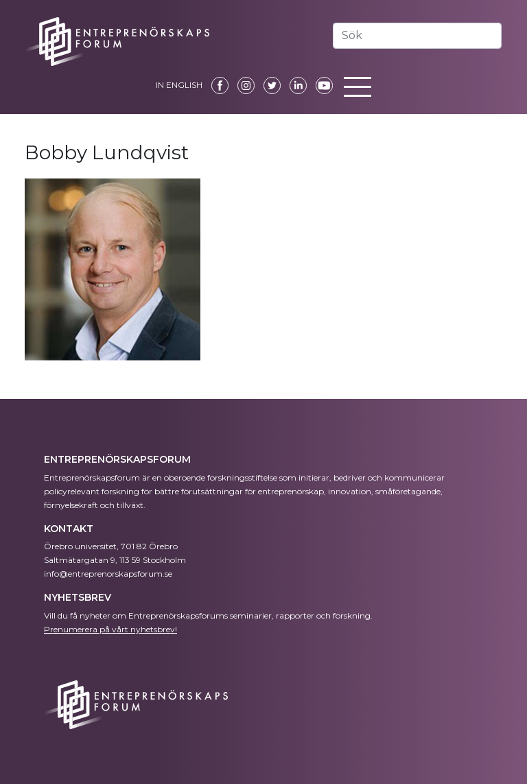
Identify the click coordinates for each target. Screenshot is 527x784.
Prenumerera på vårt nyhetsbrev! (110, 629)
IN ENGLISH (179, 85)
